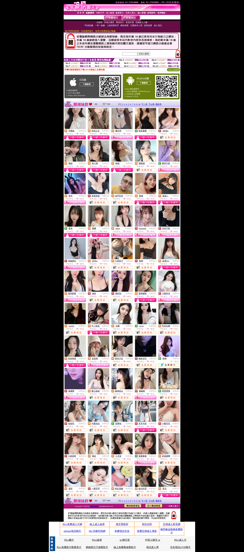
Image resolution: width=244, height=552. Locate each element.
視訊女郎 (147, 524)
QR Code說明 (173, 70)
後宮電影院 (122, 524)
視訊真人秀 (152, 547)
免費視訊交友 (122, 531)
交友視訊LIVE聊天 (180, 547)
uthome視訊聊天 (72, 531)
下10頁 (151, 104)
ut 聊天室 (125, 540)
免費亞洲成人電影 (147, 531)
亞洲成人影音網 (171, 524)
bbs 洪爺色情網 (97, 531)
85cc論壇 (97, 540)
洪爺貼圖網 (94, 506)
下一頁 (144, 104)
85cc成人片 (180, 540)
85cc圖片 (69, 540)
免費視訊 (82, 131)
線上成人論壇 (97, 524)
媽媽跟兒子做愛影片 (97, 547)
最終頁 (158, 104)
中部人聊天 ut (152, 540)
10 (139, 104)
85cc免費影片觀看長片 (69, 547)
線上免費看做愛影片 (125, 547)
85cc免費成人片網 (72, 524)
